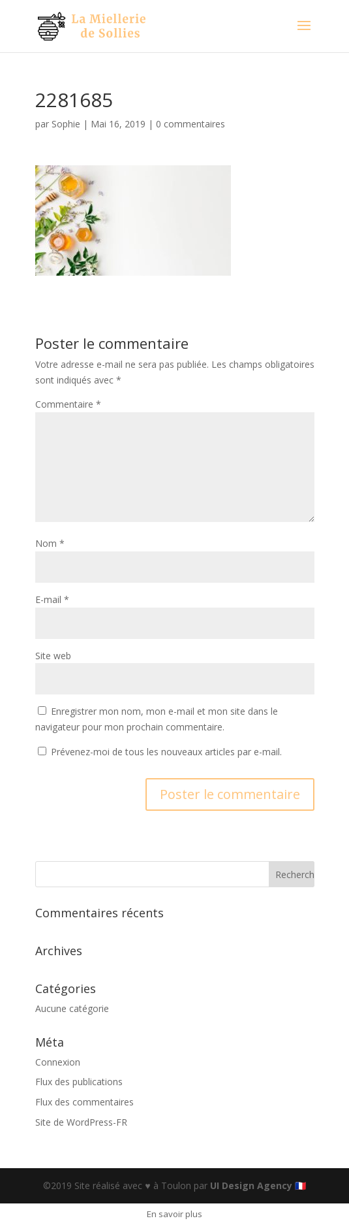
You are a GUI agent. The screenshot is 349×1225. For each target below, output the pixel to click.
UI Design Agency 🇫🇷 (258, 1185)
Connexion (57, 1062)
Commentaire (68, 404)
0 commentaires (190, 124)
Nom (50, 543)
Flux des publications (79, 1081)
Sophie (66, 124)
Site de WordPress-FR (81, 1122)
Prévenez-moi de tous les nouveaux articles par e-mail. (166, 751)
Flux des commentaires (84, 1102)
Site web (53, 655)
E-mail (52, 599)
